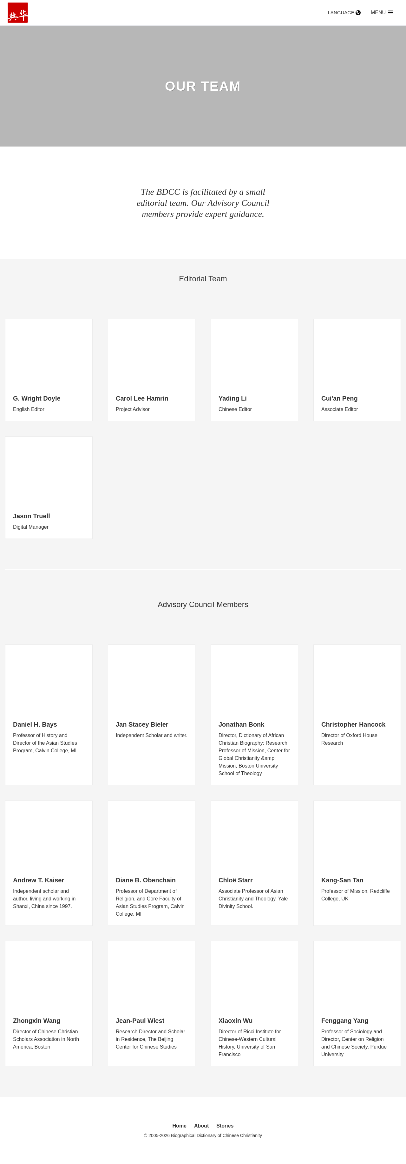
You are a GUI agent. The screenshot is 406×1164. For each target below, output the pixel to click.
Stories (224, 1125)
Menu (382, 12)
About (201, 1125)
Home (180, 1125)
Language (344, 12)
